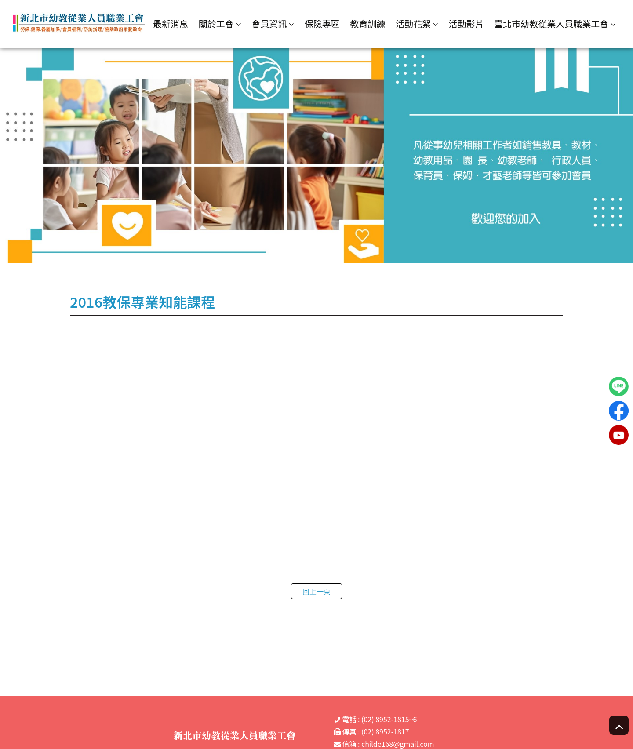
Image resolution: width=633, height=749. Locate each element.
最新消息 (170, 23)
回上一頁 (316, 591)
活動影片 (466, 23)
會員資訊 (269, 24)
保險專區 (322, 23)
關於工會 (216, 24)
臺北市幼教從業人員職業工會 (551, 24)
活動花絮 (413, 24)
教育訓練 (367, 23)
